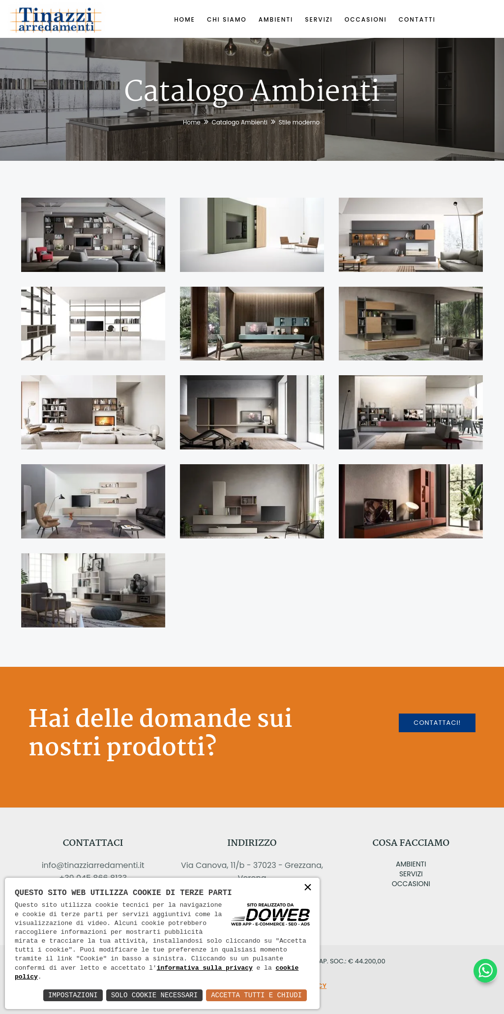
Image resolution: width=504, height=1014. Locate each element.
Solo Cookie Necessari (154, 995)
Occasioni (411, 884)
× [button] (307, 888)
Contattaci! (437, 722)
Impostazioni (73, 995)
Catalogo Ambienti (239, 122)
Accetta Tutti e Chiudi (256, 995)
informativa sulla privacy (205, 968)
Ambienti (411, 864)
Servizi (411, 874)
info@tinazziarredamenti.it (93, 865)
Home (192, 122)
